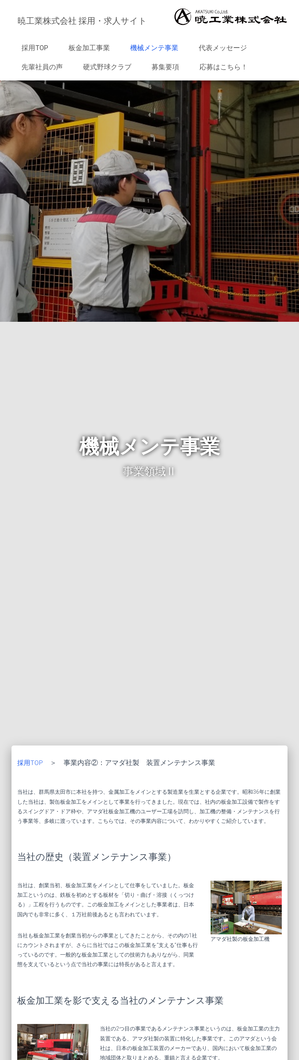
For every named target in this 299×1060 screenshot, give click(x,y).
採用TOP (34, 48)
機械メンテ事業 (154, 48)
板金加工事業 (89, 48)
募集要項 (165, 67)
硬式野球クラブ (107, 67)
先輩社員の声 (42, 67)
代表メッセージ (223, 48)
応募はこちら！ (223, 67)
